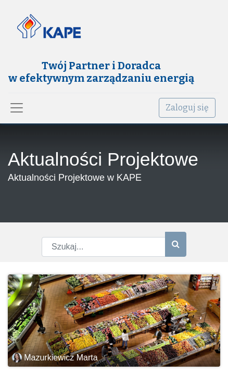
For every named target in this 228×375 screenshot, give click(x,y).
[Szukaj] (175, 244)
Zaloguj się (187, 108)
